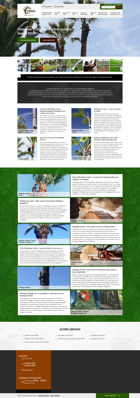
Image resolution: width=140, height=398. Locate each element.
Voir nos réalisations (28, 40)
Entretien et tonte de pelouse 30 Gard (115, 13)
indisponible (29, 15)
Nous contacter (48, 40)
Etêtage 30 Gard (93, 13)
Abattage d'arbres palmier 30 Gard (47, 13)
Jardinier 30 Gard (57, 13)
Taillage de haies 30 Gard (84, 13)
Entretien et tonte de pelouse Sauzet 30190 (71, 339)
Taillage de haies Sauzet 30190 (34, 339)
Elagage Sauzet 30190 (98, 335)
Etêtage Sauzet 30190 (98, 339)
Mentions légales (43, 395)
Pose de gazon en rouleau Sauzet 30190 (37, 342)
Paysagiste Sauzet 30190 (65, 335)
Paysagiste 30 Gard (66, 13)
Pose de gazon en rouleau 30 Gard (102, 13)
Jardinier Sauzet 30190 (31, 335)
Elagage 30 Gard (75, 13)
